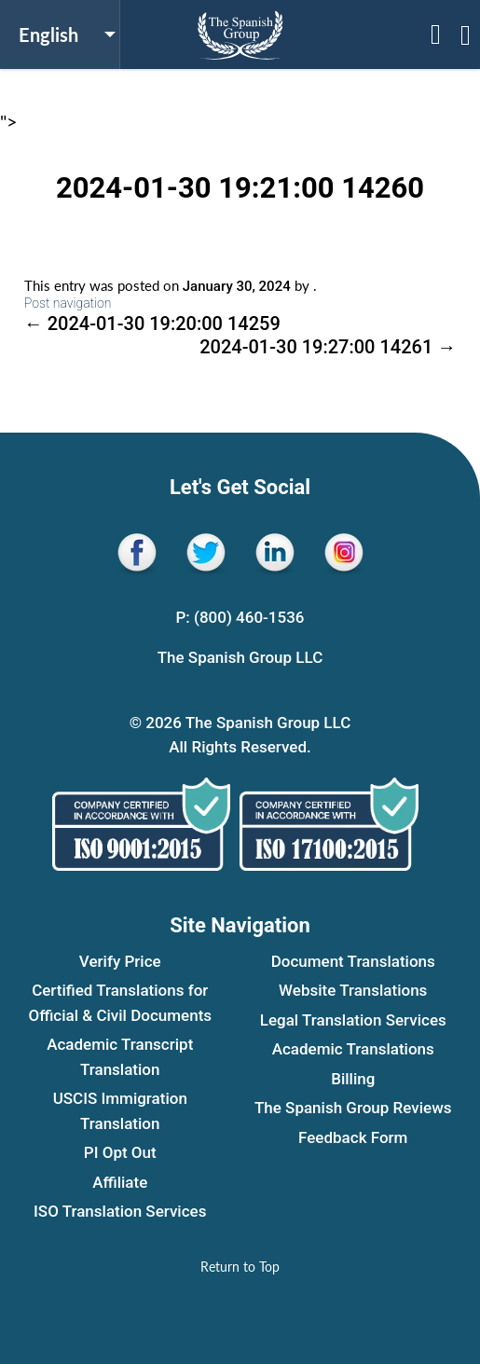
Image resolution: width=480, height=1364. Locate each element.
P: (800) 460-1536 (239, 617)
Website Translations (353, 990)
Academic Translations (353, 1049)
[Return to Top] (240, 1266)
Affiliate (119, 1182)
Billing (353, 1078)
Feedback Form (352, 1137)
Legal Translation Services (353, 1020)
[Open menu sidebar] (435, 34)
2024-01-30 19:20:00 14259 (152, 323)
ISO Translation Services (120, 1211)
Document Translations (353, 961)
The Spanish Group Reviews (353, 1107)
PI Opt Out (120, 1152)
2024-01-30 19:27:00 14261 (327, 347)
